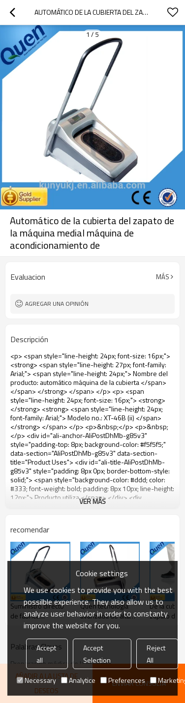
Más (162, 277)
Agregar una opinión (57, 303)
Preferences (122, 680)
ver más (92, 501)
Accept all (46, 654)
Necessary (36, 680)
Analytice (78, 680)
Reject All (156, 654)
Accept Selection (97, 654)
